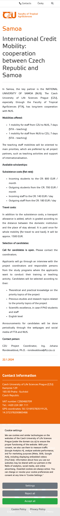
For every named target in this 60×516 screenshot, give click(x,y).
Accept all (30, 501)
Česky (41, 3)
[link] (30, 15)
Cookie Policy (18, 509)
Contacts (25, 3)
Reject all (30, 493)
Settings (30, 485)
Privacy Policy (37, 509)
